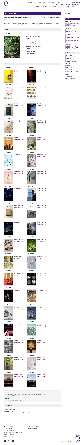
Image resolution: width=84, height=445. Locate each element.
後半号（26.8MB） (41, 275)
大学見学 (68, 36)
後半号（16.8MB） (18, 275)
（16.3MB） (16, 222)
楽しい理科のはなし (70, 39)
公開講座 (67, 74)
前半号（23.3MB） (41, 104)
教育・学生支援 (46, 2)
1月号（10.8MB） (17, 87)
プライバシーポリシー (36, 441)
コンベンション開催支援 (70, 78)
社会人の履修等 (68, 76)
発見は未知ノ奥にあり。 (8, 428)
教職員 (74, 6)
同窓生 (61, 6)
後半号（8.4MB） (17, 72)
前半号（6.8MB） (40, 374)
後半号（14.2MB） (18, 207)
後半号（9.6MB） (40, 342)
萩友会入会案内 (69, 58)
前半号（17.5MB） (18, 273)
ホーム (30, 6)
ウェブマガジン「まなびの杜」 (9, 430)
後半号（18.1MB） (41, 72)
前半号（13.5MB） (41, 154)
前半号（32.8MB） (41, 205)
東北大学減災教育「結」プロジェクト (72, 37)
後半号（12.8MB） (18, 139)
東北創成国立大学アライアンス (72, 46)
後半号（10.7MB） (18, 342)
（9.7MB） (19, 256)
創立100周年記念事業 (70, 67)
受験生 (37, 6)
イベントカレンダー (31, 41)
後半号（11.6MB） (18, 359)
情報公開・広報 (72, 2)
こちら (25, 400)
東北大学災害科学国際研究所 (34, 428)
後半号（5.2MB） (40, 359)
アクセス (63, 4)
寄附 (57, 4)
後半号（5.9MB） (40, 139)
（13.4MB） (16, 188)
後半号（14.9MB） (18, 105)
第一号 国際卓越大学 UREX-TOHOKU (12, 425)
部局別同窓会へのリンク (70, 60)
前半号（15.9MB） (41, 70)
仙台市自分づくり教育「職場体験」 (72, 40)
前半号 (15, 256)
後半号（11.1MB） (41, 258)
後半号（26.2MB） (41, 173)
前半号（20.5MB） (41, 222)
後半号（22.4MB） (41, 105)
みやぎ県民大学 (69, 30)
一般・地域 (44, 6)
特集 (28, 38)
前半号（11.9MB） (18, 340)
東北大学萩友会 (69, 57)
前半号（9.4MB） (29, 46)
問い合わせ (68, 4)
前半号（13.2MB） (18, 104)
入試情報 (78, 2)
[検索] (79, 6)
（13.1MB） (16, 121)
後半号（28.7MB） (18, 309)
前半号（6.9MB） (17, 357)
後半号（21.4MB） (41, 292)
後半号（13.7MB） (41, 326)
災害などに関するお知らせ (33, 426)
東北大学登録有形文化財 (9, 434)
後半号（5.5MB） (40, 376)
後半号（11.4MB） (41, 122)
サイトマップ (21, 441)
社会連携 (65, 2)
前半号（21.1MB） (41, 273)
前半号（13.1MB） (41, 121)
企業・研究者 (53, 6)
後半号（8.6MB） (40, 156)
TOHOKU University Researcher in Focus (13, 432)
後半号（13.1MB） (41, 207)
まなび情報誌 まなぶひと (70, 52)
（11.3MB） (16, 154)
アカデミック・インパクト (71, 25)
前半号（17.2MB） (41, 256)
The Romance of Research (10, 426)
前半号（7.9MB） (40, 340)
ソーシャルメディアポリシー (47, 441)
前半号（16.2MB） (41, 171)
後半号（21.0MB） (41, 309)
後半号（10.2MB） (18, 241)
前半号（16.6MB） (18, 205)
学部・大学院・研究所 (37, 2)
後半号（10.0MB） (18, 376)
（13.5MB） (19, 258)
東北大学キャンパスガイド (9, 436)
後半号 (15, 258)
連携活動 (68, 10)
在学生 (67, 6)
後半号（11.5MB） (18, 173)
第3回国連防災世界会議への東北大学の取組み (72, 24)
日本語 (74, 4)
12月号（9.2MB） (40, 87)
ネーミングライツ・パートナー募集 (72, 71)
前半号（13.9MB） (41, 188)
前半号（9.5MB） (17, 137)
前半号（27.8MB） (41, 290)
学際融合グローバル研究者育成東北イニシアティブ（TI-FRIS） (73, 48)
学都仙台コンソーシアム (71, 31)
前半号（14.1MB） (18, 70)
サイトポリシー (28, 441)
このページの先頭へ (76, 419)
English (78, 4)
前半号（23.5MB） (18, 307)
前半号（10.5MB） (18, 171)
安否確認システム (31, 425)
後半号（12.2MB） (41, 190)
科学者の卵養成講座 (70, 42)
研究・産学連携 (54, 2)
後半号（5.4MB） (29, 36)
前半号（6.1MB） (17, 374)
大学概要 (30, 2)
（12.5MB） (16, 290)
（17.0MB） (16, 324)
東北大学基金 (68, 65)
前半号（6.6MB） (40, 357)
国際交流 (60, 2)
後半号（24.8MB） (41, 224)
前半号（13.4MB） (18, 239)
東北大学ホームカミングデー (71, 61)
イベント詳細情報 (30, 43)
